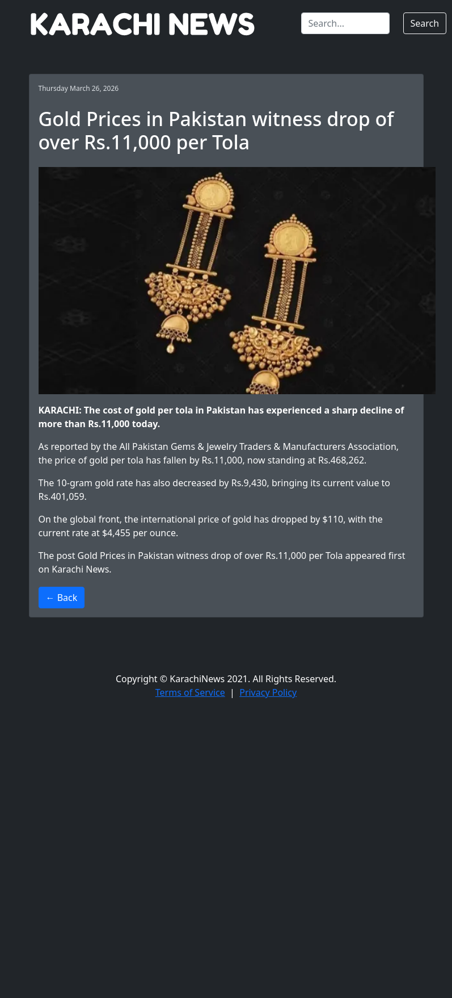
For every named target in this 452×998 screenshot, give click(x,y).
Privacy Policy (268, 692)
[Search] (345, 23)
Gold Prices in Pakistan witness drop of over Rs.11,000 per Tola (210, 555)
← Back (62, 597)
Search (425, 23)
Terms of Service (190, 692)
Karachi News (80, 569)
